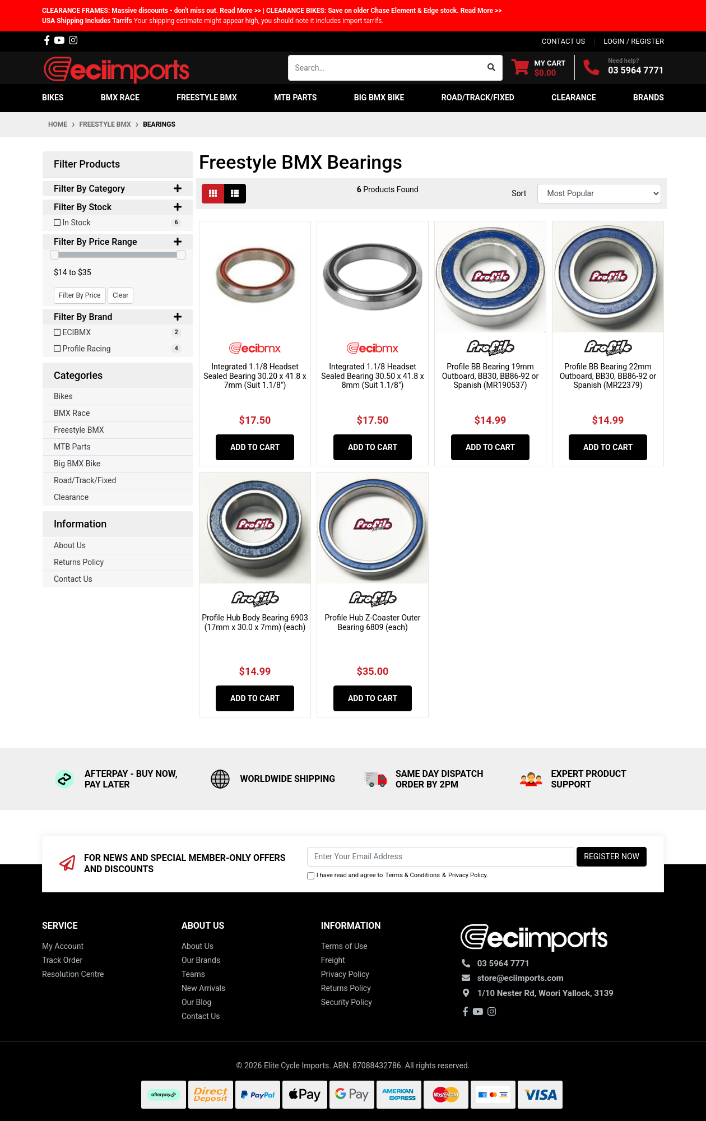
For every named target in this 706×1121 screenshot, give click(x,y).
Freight (333, 960)
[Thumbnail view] (213, 193)
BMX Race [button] (120, 97)
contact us (563, 41)
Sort (519, 193)
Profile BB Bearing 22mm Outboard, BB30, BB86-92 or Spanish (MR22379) (608, 376)
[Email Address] (441, 857)
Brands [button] (648, 97)
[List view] (235, 193)
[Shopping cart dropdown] (538, 67)
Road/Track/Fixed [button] (478, 97)
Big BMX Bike (77, 463)
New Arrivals (203, 988)
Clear (120, 295)
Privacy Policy (467, 875)
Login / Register (633, 41)
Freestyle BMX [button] (206, 97)
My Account (62, 946)
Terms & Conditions (412, 875)
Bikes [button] (52, 97)
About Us (70, 545)
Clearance (71, 497)
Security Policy (346, 1002)
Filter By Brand (118, 317)
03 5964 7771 (636, 70)
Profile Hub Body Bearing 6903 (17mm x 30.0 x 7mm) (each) (255, 622)
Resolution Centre (73, 974)
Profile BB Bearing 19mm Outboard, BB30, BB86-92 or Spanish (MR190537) (490, 376)
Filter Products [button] (87, 164)
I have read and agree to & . (398, 876)
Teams (193, 974)
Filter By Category (118, 188)
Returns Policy (79, 562)
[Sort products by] (599, 193)
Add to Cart (255, 447)
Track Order (62, 960)
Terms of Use (344, 946)
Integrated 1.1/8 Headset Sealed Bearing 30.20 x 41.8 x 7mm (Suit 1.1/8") (254, 376)
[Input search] (384, 68)
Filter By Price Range (118, 242)
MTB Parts (72, 446)
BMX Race (72, 413)
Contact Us (73, 579)
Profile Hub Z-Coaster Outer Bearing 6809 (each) (372, 622)
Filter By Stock (118, 207)
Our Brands (201, 960)
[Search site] (492, 68)
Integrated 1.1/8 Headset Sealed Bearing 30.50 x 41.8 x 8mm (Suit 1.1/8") (372, 376)
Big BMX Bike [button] (379, 97)
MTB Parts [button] (295, 97)
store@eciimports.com (520, 978)
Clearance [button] (573, 97)
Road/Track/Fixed (85, 480)
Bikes (63, 396)
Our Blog (197, 1002)
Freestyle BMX (79, 429)
